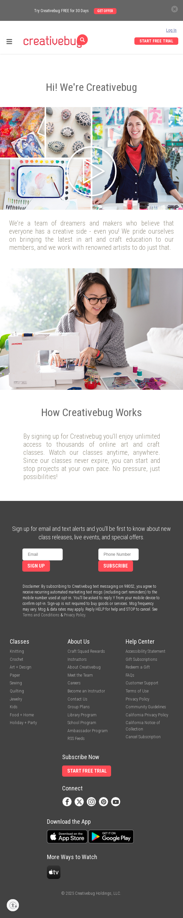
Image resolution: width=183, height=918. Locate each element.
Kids (14, 706)
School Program (82, 722)
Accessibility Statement (145, 651)
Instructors (77, 659)
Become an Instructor (86, 690)
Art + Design (20, 667)
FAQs (130, 675)
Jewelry (16, 699)
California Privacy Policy (147, 714)
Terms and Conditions (41, 615)
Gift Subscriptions (141, 659)
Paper (15, 675)
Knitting (17, 651)
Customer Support (142, 682)
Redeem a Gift (138, 667)
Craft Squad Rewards (86, 651)
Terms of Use (137, 690)
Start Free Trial (156, 41)
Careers (74, 682)
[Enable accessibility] (13, 905)
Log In (171, 30)
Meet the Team (80, 675)
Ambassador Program (88, 730)
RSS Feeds (76, 738)
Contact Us (77, 699)
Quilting (17, 690)
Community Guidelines (146, 706)
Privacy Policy (74, 615)
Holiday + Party (23, 722)
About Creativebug (84, 667)
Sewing (16, 682)
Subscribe (115, 566)
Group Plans (79, 706)
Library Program (82, 714)
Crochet (16, 659)
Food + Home (22, 714)
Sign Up (36, 566)
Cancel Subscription (143, 736)
